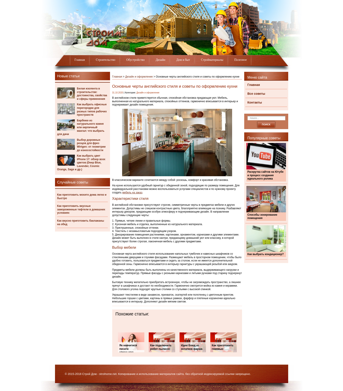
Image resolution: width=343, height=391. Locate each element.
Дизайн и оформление (139, 76)
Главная (80, 59)
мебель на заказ (132, 192)
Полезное (240, 59)
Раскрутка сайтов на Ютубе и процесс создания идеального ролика (266, 175)
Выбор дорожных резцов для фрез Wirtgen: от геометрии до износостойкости (91, 145)
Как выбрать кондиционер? (266, 254)
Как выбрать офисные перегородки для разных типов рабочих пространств (92, 109)
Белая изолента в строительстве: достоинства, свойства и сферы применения (92, 93)
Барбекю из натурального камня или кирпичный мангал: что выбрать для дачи (81, 127)
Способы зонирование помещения (262, 216)
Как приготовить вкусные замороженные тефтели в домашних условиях (81, 209)
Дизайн (160, 59)
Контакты (255, 102)
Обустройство (135, 59)
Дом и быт (183, 59)
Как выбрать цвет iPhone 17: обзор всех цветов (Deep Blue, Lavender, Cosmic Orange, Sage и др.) (81, 162)
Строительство (105, 59)
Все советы (256, 93)
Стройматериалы (212, 59)
